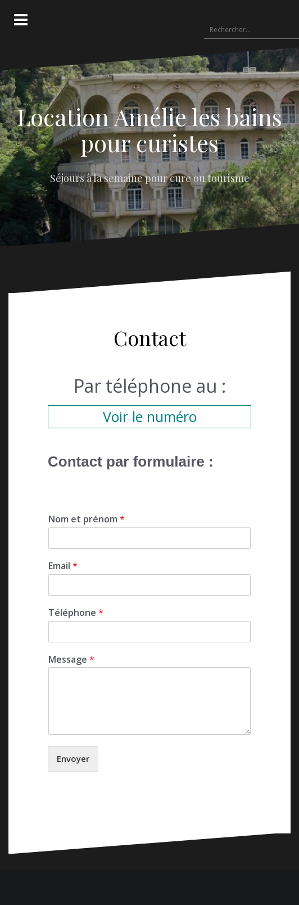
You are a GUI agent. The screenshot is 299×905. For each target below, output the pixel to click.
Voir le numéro (150, 416)
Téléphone (75, 613)
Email (63, 566)
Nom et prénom (86, 519)
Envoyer (73, 758)
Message (71, 660)
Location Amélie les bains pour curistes (149, 129)
